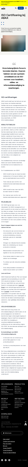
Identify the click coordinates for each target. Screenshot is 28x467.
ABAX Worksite (18, 389)
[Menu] (26, 8)
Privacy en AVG (18, 401)
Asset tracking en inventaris (7, 394)
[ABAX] (3, 8)
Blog (2, 409)
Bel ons (5, 446)
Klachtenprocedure (19, 404)
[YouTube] (9, 460)
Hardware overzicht (19, 392)
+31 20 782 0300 (5, 422)
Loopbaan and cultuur (6, 404)
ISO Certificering (18, 405)
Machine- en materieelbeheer (5, 392)
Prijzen (21, 8)
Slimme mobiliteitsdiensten (7, 389)
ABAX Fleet (17, 386)
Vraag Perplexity (7, 450)
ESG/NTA (17, 407)
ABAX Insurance (18, 388)
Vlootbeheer (4, 388)
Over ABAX (3, 401)
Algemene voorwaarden (20, 402)
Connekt (6, 291)
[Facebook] (6, 460)
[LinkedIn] (2, 460)
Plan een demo (7, 443)
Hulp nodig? (6, 439)
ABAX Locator (18, 391)
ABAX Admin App (5, 416)
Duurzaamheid (4, 402)
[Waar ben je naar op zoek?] (15, 8)
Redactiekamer (4, 407)
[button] (21, 433)
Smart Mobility (4, 386)
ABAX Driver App (4, 417)
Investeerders (4, 405)
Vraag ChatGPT (7, 448)
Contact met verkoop (9, 441)
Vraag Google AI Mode (9, 452)
